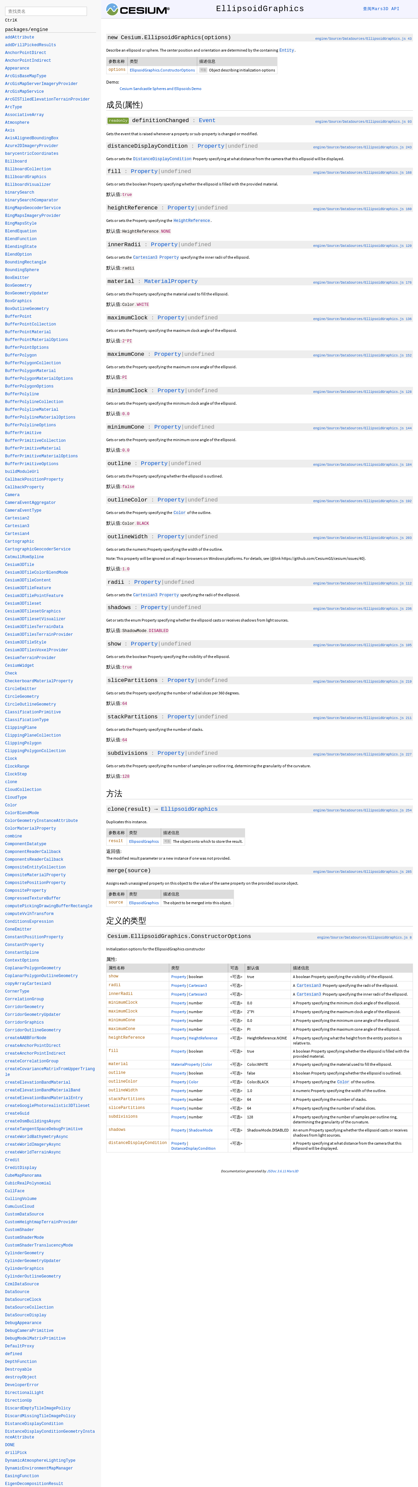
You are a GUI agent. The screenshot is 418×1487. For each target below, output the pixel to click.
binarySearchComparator (31, 200)
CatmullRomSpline (24, 557)
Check (11, 673)
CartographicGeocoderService (37, 549)
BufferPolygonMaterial (30, 371)
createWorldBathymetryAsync (36, 1137)
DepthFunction (21, 1362)
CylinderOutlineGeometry (33, 1277)
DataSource (17, 1292)
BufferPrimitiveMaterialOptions (41, 456)
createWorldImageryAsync (33, 1145)
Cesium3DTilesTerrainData (34, 627)
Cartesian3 (198, 981)
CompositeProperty (25, 891)
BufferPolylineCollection (34, 402)
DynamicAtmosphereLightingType (40, 1461)
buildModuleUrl (22, 472)
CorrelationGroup (24, 999)
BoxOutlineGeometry (27, 309)
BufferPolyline (22, 394)
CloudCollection (23, 790)
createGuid (17, 1114)
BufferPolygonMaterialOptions (39, 379)
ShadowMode (201, 1126)
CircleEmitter (21, 689)
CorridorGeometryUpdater (33, 1015)
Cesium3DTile (19, 565)
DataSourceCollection (29, 1308)
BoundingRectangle (25, 262)
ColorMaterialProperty (30, 829)
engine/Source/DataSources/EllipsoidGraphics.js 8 (364, 934)
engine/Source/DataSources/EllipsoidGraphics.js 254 (362, 806)
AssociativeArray (24, 115)
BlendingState (21, 247)
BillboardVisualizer (28, 185)
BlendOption (18, 255)
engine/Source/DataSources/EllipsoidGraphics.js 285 (362, 868)
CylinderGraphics (24, 1269)
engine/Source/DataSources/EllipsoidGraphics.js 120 (362, 246)
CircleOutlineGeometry (30, 705)
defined (13, 1354)
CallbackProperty (24, 487)
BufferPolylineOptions (30, 425)
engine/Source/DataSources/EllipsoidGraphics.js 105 (362, 642)
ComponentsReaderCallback (34, 860)
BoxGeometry (18, 286)
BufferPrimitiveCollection (35, 441)
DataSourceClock (23, 1300)
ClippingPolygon (23, 743)
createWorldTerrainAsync (33, 1152)
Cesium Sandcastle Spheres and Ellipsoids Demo (161, 89)
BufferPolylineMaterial (31, 410)
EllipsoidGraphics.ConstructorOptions (162, 70)
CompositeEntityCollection (35, 867)
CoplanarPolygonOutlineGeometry (41, 976)
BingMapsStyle (21, 224)
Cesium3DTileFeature (28, 588)
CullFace (15, 1191)
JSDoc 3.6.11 (276, 1167)
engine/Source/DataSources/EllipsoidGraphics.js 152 (362, 354)
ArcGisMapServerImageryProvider (41, 84)
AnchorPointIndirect (28, 61)
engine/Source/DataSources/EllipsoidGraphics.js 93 (363, 122)
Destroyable (18, 1370)
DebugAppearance (23, 1323)
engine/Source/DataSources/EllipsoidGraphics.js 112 (362, 580)
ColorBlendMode (22, 813)
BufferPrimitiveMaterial (33, 449)
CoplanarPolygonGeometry (33, 968)
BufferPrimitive (23, 433)
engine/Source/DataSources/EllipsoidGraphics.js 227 (362, 750)
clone (11, 782)
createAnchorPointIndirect (35, 1054)
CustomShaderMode (24, 1238)
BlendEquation (21, 231)
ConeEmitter (18, 929)
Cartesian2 (17, 518)
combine (13, 836)
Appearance (17, 68)
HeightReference (203, 1034)
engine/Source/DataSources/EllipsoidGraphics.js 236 (362, 606)
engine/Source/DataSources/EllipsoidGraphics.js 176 (362, 282)
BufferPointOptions (27, 348)
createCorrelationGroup (31, 1061)
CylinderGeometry (24, 1253)
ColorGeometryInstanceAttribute (41, 821)
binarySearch (19, 193)
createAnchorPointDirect (33, 1046)
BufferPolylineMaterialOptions (40, 418)
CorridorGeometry (24, 1007)
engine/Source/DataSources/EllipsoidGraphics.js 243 (362, 148)
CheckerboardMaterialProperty (39, 681)
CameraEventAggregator (30, 503)
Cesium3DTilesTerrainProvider (39, 635)
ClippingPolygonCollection (35, 751)
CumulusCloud (19, 1207)
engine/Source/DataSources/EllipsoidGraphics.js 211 (362, 714)
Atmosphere (17, 123)
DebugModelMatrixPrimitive (35, 1339)
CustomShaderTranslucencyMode (39, 1245)
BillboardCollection (28, 169)
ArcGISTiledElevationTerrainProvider (47, 99)
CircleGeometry (22, 697)
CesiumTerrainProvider (30, 658)
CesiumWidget (19, 666)
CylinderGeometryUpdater (33, 1261)
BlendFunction (21, 239)
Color (207, 1060)
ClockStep (16, 774)
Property (211, 147)
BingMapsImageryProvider (33, 216)
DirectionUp (18, 1401)
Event (207, 121)
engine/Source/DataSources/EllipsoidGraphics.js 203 (362, 535)
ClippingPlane (21, 728)
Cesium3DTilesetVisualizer (35, 619)
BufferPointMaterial (28, 332)
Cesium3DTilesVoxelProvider (36, 650)
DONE (10, 1445)
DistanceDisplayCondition (193, 1144)
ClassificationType (27, 720)
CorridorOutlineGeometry (33, 1030)
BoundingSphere (22, 270)
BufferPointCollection (30, 324)
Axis (10, 130)
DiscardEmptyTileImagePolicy (37, 1408)
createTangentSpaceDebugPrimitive (44, 1129)
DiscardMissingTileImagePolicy (40, 1416)
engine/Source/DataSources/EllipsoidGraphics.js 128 (362, 391)
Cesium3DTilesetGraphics (33, 611)
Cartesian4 (17, 534)
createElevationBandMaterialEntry (44, 1098)
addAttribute (19, 37)
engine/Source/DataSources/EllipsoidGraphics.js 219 (362, 678)
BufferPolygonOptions (29, 386)
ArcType (13, 107)
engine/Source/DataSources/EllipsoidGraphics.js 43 (363, 39)
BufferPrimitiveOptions (31, 464)
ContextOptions (22, 961)
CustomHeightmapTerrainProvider (41, 1222)
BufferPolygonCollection (33, 363)
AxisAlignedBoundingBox (31, 138)
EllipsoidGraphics (189, 804)
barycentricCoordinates (31, 154)
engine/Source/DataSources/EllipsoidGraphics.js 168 (362, 173)
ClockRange (17, 767)
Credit (12, 1160)
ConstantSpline (22, 953)
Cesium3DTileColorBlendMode (36, 573)
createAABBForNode (25, 1038)
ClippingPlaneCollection (33, 736)
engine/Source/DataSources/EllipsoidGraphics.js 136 (362, 318)
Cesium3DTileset (23, 604)
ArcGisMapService (24, 92)
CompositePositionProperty (35, 883)
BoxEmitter (17, 278)
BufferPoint (18, 317)
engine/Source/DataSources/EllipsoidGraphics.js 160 (362, 209)
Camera (12, 495)
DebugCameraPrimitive (29, 1331)
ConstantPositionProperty (34, 937)
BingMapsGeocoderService (33, 208)
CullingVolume (21, 1199)
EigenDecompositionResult (34, 1484)
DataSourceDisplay (25, 1315)
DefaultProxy (19, 1346)
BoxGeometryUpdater (27, 293)
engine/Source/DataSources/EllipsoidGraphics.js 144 (362, 427)
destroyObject (21, 1377)
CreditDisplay (21, 1168)
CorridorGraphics (24, 1023)
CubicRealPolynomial (28, 1183)
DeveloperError (22, 1385)
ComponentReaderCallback (33, 852)
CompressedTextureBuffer (33, 898)
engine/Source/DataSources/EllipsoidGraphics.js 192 (362, 499)
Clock (11, 759)
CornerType (17, 992)
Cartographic (19, 542)
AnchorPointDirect (25, 53)
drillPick (16, 1453)
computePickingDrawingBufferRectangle (48, 906)
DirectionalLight (24, 1393)
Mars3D (292, 1167)
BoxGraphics (18, 301)
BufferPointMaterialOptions (36, 340)
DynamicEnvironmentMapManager (39, 1468)
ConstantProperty (24, 945)
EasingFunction (22, 1476)
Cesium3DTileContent (28, 580)
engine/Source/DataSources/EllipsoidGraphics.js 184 (362, 463)
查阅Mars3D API (381, 9)
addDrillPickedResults (30, 45)
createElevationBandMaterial (37, 1083)
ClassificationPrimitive (33, 712)
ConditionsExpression (29, 922)
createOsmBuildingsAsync (33, 1121)
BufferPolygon (21, 355)
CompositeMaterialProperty (35, 875)
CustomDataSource (24, 1214)
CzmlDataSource (22, 1284)
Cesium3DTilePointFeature (34, 596)
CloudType (16, 798)
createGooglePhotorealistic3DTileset (47, 1106)
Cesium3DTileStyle (25, 642)
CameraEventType (23, 511)
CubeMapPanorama (23, 1176)
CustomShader (19, 1230)
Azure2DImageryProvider (31, 146)
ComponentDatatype (25, 844)
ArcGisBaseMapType (25, 76)
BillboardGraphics (25, 177)
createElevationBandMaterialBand (42, 1090)
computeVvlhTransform (29, 914)
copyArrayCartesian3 (28, 984)
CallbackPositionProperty (34, 480)
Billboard (16, 162)
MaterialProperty (171, 281)
